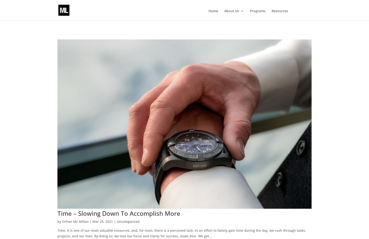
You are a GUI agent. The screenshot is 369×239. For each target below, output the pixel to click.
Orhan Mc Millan (75, 221)
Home (213, 11)
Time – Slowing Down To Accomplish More (118, 213)
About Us (231, 11)
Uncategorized (128, 221)
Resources (280, 11)
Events (301, 11)
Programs (257, 11)
